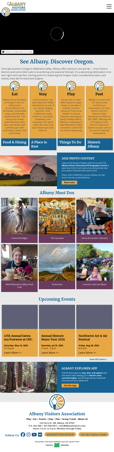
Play (28, 419)
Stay (50, 419)
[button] (109, 6)
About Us (83, 419)
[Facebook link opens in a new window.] (22, 435)
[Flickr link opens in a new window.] (41, 435)
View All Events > (98, 359)
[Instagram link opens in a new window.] (29, 435)
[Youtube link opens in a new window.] (35, 435)
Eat (35, 419)
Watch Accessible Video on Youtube (19, 52)
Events (42, 419)
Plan (57, 419)
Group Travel (69, 419)
